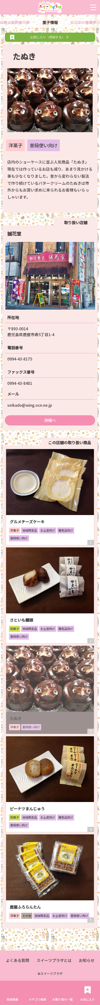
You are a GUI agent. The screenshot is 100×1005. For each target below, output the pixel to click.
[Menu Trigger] (93, 7)
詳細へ (50, 420)
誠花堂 (14, 233)
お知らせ (86, 960)
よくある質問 (17, 960)
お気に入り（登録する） (50, 37)
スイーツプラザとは (54, 960)
